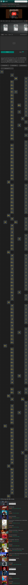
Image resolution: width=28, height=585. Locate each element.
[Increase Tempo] (9, 21)
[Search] (26, 1)
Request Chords (12, 503)
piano (6, 34)
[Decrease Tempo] (1, 21)
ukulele (10, 34)
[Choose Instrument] (12, 34)
